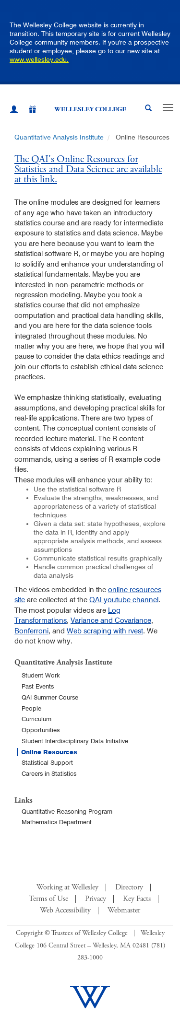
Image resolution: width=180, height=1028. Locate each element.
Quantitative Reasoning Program (67, 811)
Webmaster (124, 910)
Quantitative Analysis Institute (59, 137)
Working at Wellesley (67, 887)
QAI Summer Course (50, 697)
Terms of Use (48, 899)
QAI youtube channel (123, 599)
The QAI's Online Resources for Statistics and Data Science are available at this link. (88, 170)
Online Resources (49, 752)
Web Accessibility (65, 910)
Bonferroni (31, 630)
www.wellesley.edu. (39, 59)
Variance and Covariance (111, 620)
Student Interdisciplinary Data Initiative (75, 741)
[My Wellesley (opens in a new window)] (14, 111)
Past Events (38, 686)
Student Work (41, 675)
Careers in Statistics (49, 773)
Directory (129, 887)
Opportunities (41, 730)
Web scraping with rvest (105, 630)
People (31, 708)
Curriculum (36, 719)
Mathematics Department (57, 822)
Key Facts (137, 899)
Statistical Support (47, 762)
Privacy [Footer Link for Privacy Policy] (95, 899)
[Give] (27, 111)
